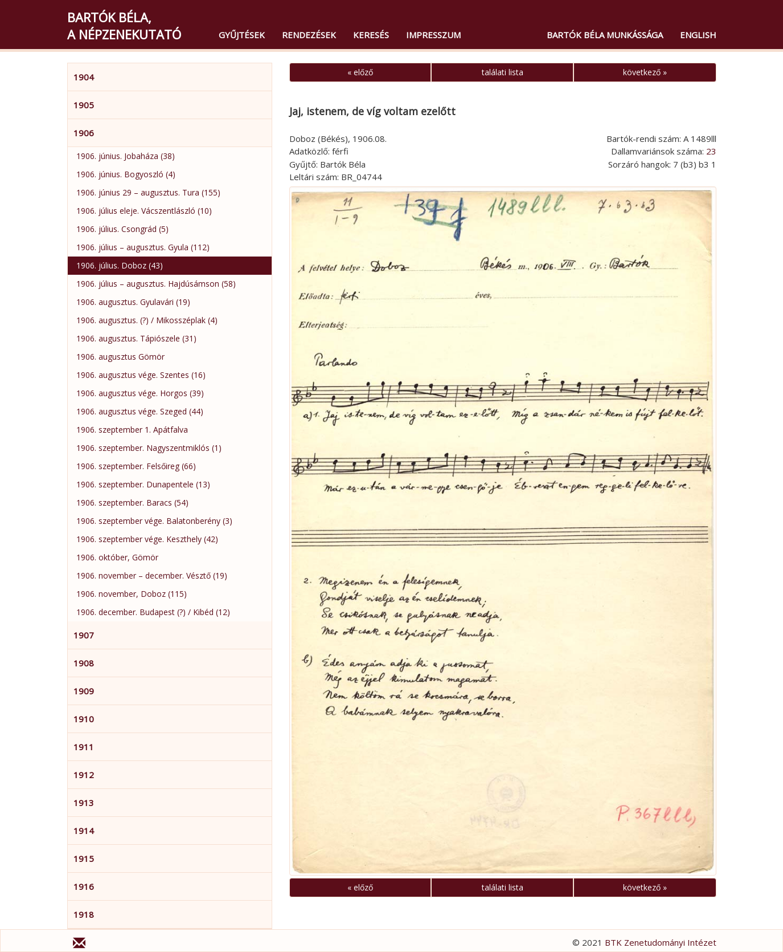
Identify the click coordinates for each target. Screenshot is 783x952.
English (698, 34)
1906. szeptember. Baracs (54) (132, 502)
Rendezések (309, 34)
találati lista (502, 72)
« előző (360, 72)
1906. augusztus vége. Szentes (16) (141, 374)
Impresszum (433, 34)
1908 (83, 663)
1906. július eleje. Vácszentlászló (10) (144, 210)
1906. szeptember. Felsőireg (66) (136, 466)
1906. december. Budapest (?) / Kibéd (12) (153, 612)
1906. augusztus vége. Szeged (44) (139, 411)
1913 (83, 802)
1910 (83, 719)
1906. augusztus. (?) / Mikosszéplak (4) (147, 320)
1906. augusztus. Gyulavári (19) (133, 301)
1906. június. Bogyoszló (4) (125, 174)
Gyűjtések (242, 34)
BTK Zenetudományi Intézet (660, 942)
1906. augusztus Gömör (120, 356)
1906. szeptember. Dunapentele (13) (143, 484)
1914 (83, 830)
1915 (83, 858)
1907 (83, 635)
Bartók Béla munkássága (605, 34)
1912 (83, 774)
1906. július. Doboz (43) (119, 265)
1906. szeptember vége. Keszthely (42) (147, 539)
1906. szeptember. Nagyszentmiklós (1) (149, 447)
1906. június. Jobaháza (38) (125, 155)
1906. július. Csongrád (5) (122, 228)
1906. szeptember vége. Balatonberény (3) (154, 520)
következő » (645, 72)
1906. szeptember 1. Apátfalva (132, 429)
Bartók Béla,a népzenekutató (124, 26)
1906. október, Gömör (117, 557)
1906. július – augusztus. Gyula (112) (143, 247)
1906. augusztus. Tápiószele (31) (136, 338)
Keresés (371, 34)
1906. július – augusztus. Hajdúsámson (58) (156, 283)
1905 (83, 105)
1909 (83, 691)
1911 (83, 746)
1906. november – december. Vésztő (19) (151, 575)
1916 (83, 886)
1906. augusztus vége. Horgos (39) (140, 393)
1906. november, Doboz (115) (131, 593)
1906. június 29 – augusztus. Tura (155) (148, 192)
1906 (83, 133)
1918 (83, 914)
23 (711, 151)
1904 (83, 77)
